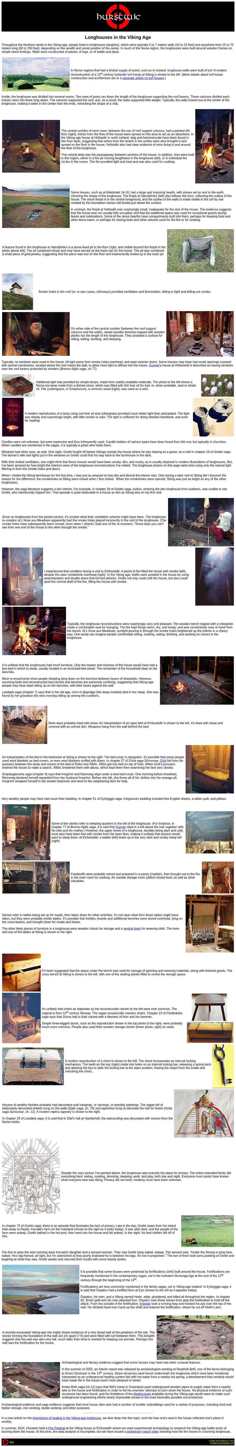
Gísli (163, 760)
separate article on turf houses (143, 78)
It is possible (88, 1271)
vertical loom (132, 928)
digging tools (142, 1394)
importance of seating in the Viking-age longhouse (67, 1418)
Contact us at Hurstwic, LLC (222, 1443)
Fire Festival (56, 1428)
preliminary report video (143, 1431)
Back (12, 1442)
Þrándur (145, 1303)
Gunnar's (155, 365)
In (72, 70)
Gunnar (121, 827)
